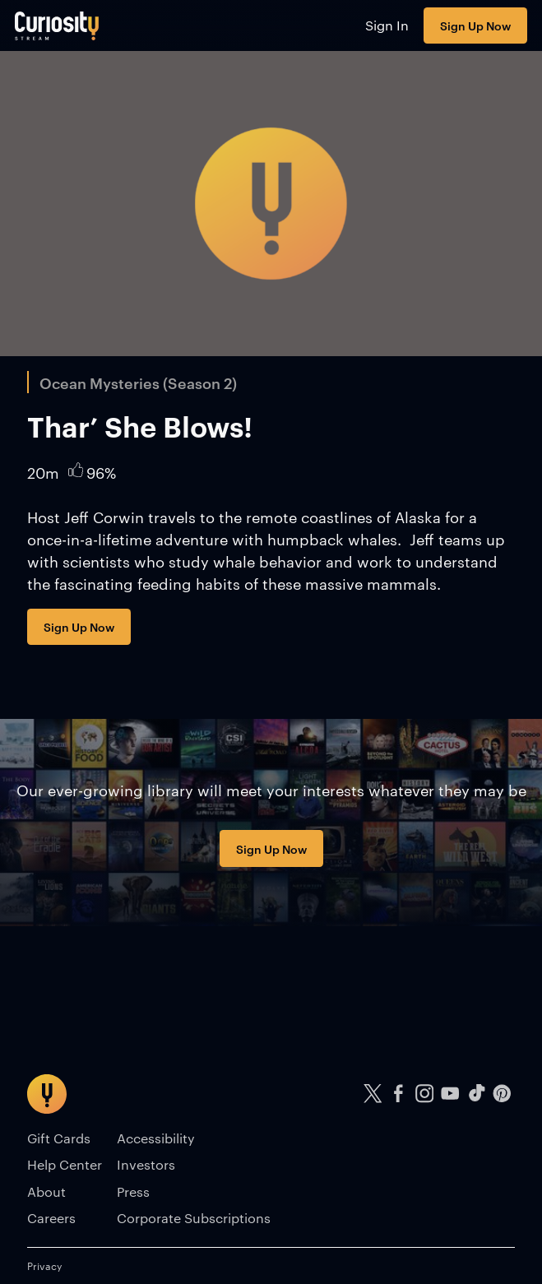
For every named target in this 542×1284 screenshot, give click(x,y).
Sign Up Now (475, 25)
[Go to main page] (57, 25)
